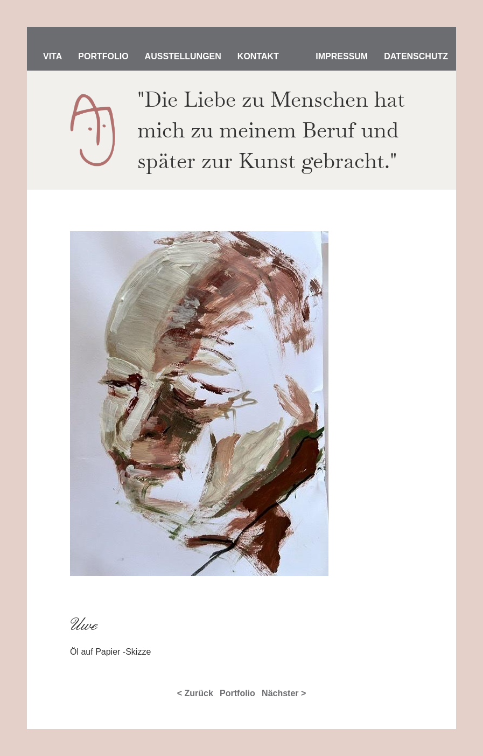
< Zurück (195, 693)
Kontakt (258, 56)
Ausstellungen (183, 56)
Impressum (342, 56)
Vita (52, 56)
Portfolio (103, 56)
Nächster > (284, 693)
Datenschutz (416, 56)
